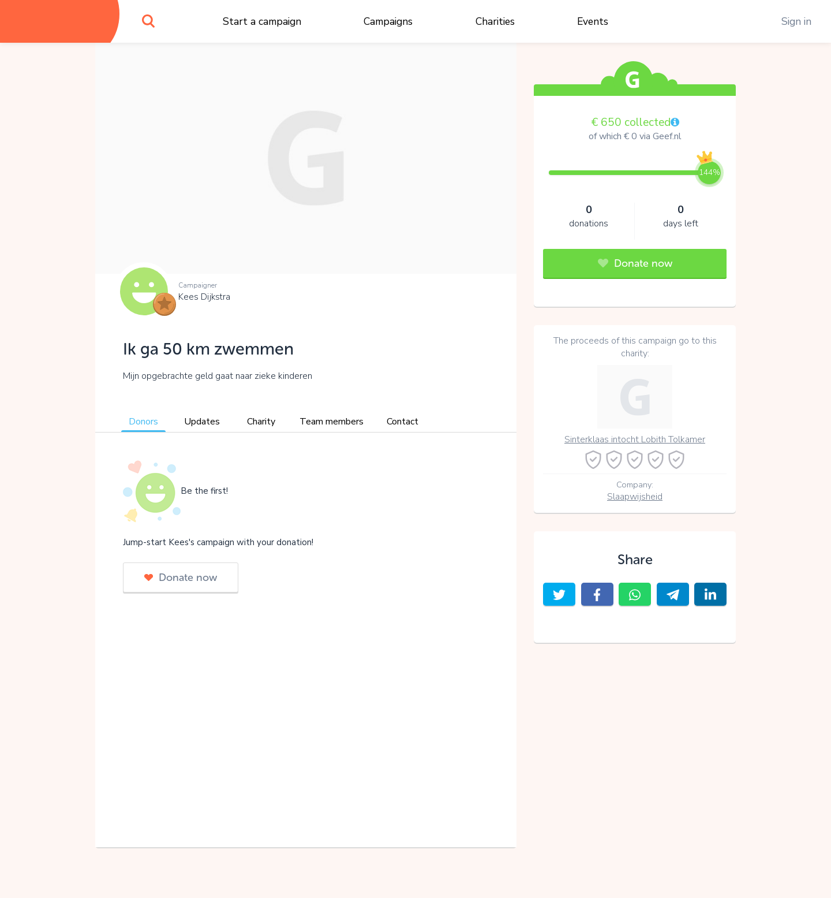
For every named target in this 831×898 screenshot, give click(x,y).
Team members (332, 421)
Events (592, 21)
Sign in (796, 21)
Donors (143, 421)
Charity (261, 421)
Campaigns (388, 21)
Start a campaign (262, 21)
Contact (402, 421)
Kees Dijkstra (204, 297)
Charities (495, 21)
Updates (202, 421)
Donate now (180, 577)
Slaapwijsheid (634, 496)
